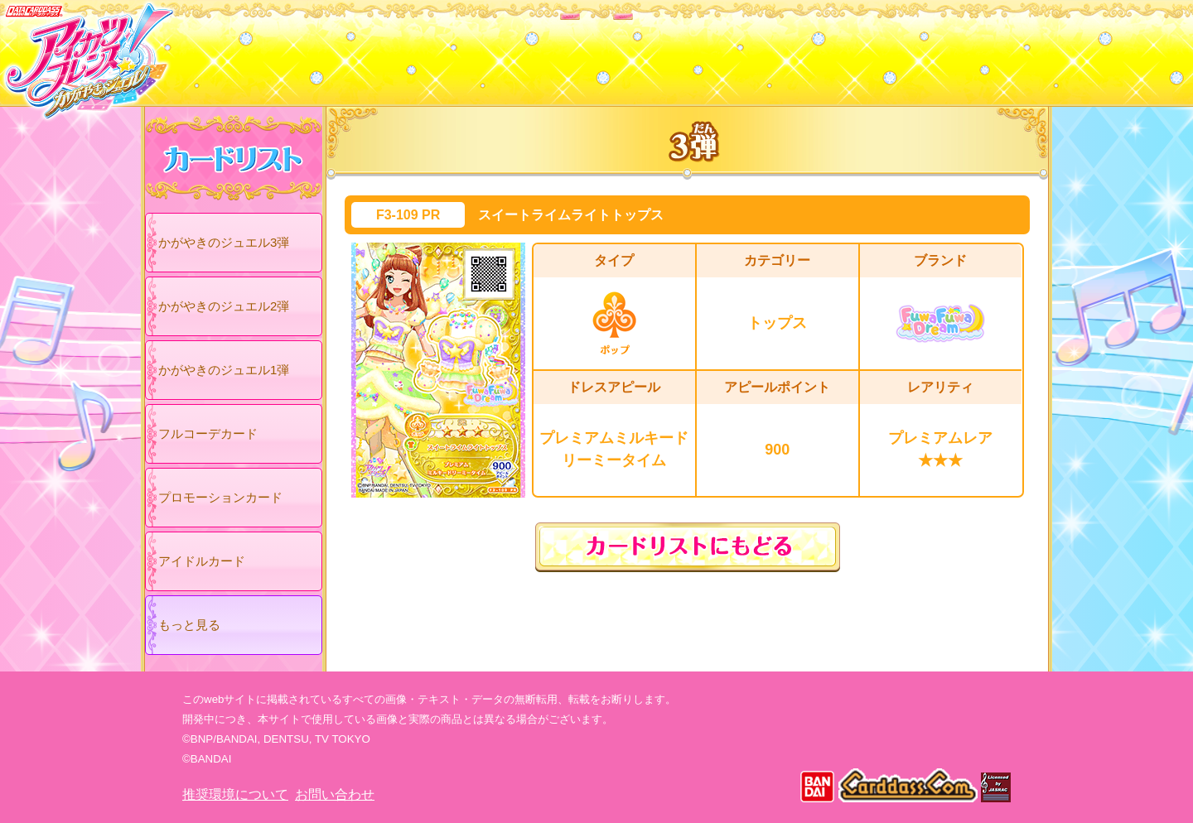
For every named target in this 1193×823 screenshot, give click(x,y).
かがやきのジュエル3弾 (223, 242)
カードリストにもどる (687, 547)
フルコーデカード (208, 433)
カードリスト (491, 49)
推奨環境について (235, 794)
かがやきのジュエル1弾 (223, 370)
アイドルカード (201, 561)
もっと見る (189, 625)
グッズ (702, 49)
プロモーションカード (220, 497)
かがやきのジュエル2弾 (223, 306)
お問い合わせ (334, 794)
